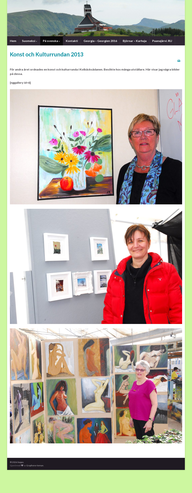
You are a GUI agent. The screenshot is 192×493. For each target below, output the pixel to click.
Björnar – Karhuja (134, 40)
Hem (13, 40)
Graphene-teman (34, 465)
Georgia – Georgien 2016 (100, 40)
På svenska (51, 40)
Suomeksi (29, 40)
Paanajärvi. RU (161, 40)
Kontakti (72, 40)
